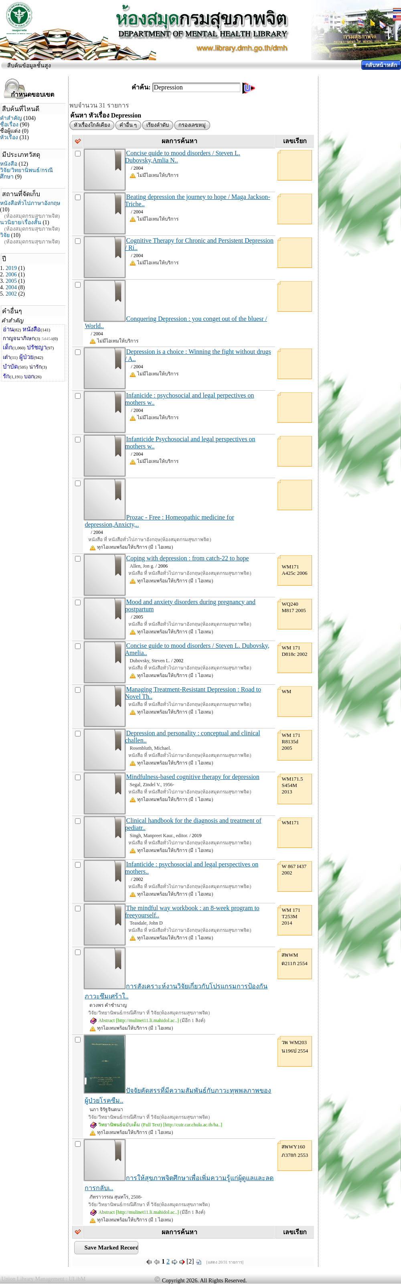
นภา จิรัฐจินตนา (106, 1109)
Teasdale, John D (146, 923)
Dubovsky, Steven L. (150, 660)
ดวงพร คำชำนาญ (108, 1005)
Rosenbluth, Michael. (150, 748)
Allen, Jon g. (142, 566)
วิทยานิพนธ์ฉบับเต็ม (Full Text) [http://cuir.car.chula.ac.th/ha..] (155, 1125)
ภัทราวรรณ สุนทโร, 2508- (115, 1197)
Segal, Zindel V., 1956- (152, 784)
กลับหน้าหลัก (381, 65)
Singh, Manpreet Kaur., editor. (159, 835)
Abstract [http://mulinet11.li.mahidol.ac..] (133, 1020)
